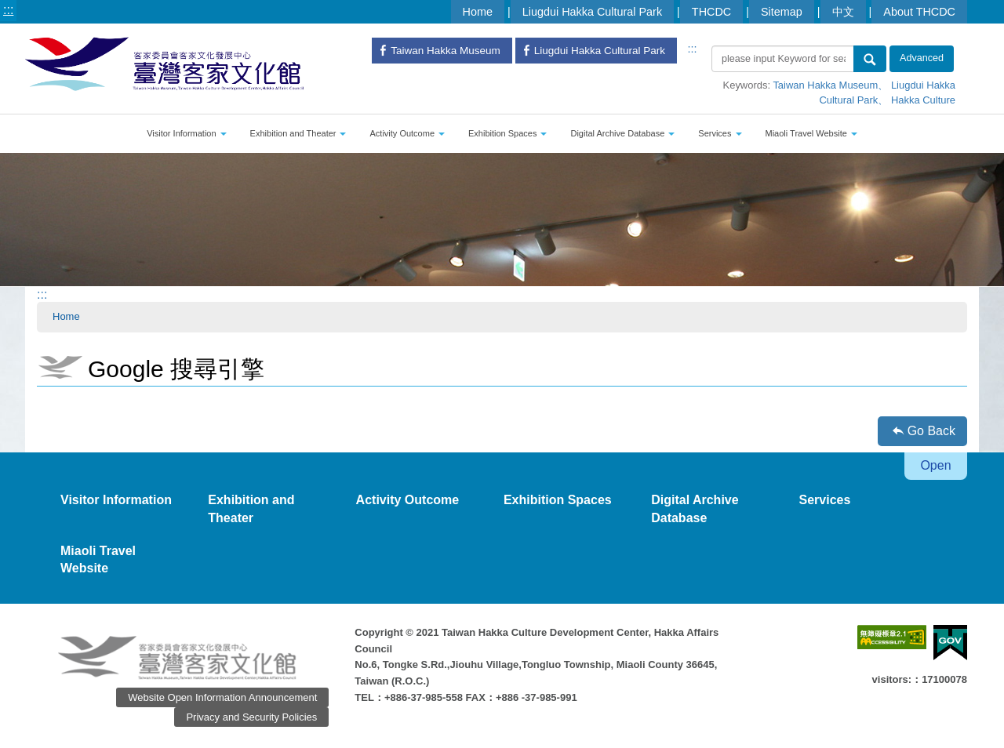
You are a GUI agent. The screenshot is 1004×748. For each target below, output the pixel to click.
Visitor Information (186, 133)
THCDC (711, 11)
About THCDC (919, 11)
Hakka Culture (923, 100)
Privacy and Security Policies (251, 717)
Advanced (922, 58)
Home (478, 11)
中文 (843, 11)
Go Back (931, 431)
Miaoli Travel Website (811, 133)
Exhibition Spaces (507, 133)
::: (8, 9)
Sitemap (781, 11)
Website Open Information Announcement (222, 697)
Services (719, 133)
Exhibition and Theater (298, 133)
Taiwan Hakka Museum (825, 85)
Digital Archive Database (622, 133)
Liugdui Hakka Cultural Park (592, 11)
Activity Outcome (407, 133)
